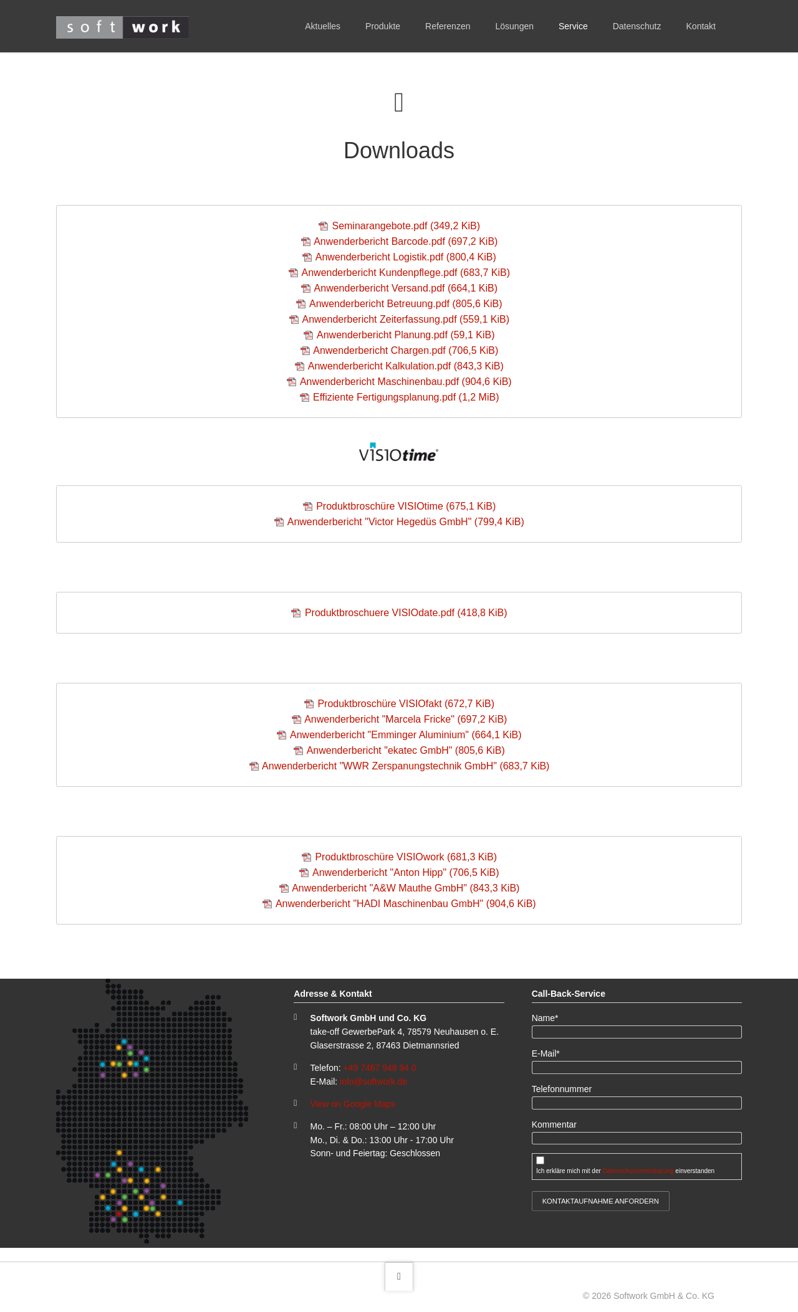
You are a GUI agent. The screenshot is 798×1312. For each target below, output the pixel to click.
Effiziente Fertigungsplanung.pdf (406, 397)
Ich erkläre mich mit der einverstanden (625, 1170)
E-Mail (550, 1052)
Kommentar (554, 1124)
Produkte (382, 26)
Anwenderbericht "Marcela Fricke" (405, 719)
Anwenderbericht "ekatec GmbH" (406, 750)
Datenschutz (637, 26)
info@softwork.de (373, 1081)
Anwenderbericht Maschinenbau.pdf (406, 381)
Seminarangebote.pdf (406, 226)
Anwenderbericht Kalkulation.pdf (406, 366)
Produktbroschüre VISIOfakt (405, 703)
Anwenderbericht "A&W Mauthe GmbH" (405, 888)
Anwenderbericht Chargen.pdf (405, 350)
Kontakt (701, 26)
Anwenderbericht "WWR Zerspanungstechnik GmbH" (405, 766)
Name (550, 1017)
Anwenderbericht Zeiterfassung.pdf (405, 319)
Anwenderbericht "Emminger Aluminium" (406, 735)
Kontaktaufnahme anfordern (600, 1201)
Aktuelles (322, 26)
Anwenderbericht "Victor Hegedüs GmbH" (405, 521)
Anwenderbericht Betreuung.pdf (405, 303)
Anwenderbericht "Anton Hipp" (405, 872)
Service (573, 26)
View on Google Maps (353, 1104)
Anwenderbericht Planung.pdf (406, 335)
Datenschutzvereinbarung (638, 1170)
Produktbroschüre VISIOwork (406, 857)
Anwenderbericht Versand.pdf (406, 288)
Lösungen (514, 26)
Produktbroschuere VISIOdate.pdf (406, 612)
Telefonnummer (562, 1089)
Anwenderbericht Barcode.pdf (406, 241)
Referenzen (447, 26)
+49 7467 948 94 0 (380, 1068)
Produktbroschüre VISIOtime (406, 506)
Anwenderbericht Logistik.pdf (405, 257)
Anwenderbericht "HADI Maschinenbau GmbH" (406, 903)
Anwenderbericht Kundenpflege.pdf (406, 272)
